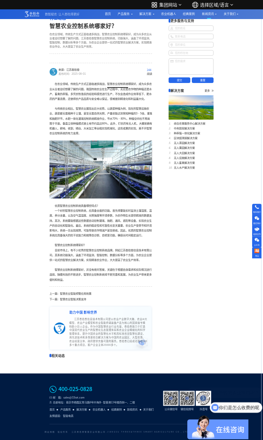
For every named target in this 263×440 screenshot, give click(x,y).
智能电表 (68, 416)
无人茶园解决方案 (184, 143)
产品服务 (124, 13)
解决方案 (145, 13)
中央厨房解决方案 (184, 128)
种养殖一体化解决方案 (187, 133)
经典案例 (189, 13)
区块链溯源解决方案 (185, 138)
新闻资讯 (208, 13)
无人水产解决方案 (184, 167)
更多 (209, 90)
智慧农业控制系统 (117, 84)
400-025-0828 (75, 389)
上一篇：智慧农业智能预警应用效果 (70, 293)
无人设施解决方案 (184, 158)
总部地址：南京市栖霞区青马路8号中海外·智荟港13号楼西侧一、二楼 (94, 402)
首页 (108, 13)
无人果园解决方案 (184, 148)
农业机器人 (168, 13)
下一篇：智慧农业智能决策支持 (67, 299)
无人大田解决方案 (184, 153)
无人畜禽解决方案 (184, 162)
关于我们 (230, 13)
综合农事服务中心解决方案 (189, 123)
